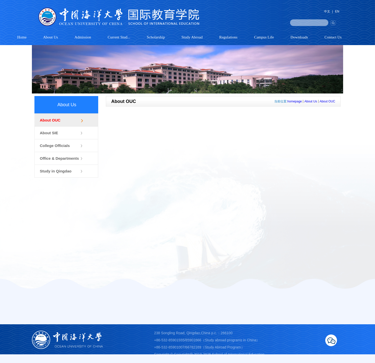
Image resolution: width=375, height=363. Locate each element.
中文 (327, 11)
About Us (310, 101)
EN (337, 11)
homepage (295, 101)
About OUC (327, 101)
